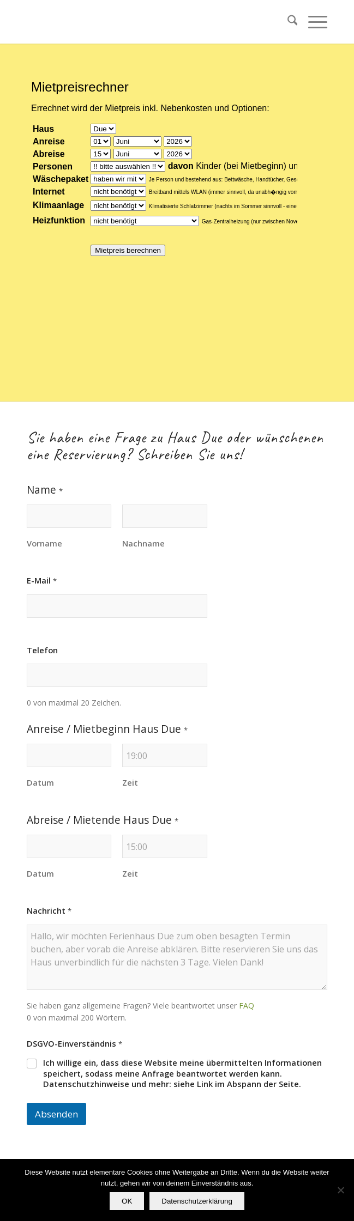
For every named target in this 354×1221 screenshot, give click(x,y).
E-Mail (42, 580)
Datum (40, 782)
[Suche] (287, 22)
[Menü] (312, 22)
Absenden (56, 1114)
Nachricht (49, 911)
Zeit (130, 782)
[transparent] (147, 22)
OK (127, 1201)
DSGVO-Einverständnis (74, 1043)
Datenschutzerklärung (196, 1201)
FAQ (246, 1005)
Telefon (42, 650)
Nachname (143, 543)
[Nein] (340, 1189)
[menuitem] (287, 22)
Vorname (44, 543)
